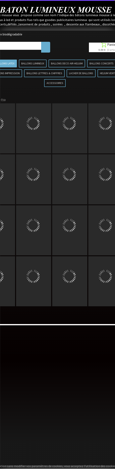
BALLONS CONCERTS (102, 63)
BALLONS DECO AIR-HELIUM (67, 63)
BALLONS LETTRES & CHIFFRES (44, 73)
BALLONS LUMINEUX (32, 63)
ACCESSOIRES (55, 83)
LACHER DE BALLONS (81, 73)
